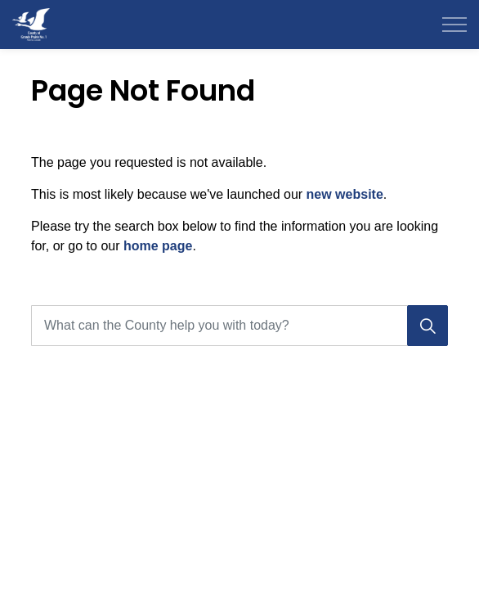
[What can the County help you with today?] (239, 325)
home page (157, 246)
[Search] (427, 325)
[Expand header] (454, 24)
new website (345, 194)
